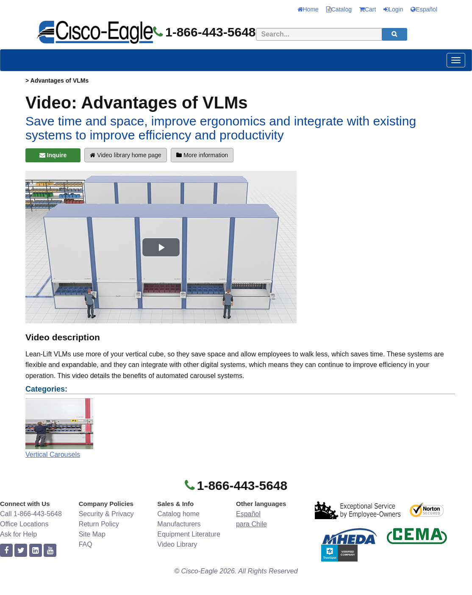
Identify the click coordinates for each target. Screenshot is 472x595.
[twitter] (20, 550)
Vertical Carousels (52, 454)
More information (202, 155)
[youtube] (50, 550)
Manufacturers (178, 524)
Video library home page (125, 155)
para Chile (251, 524)
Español (424, 9)
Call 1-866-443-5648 (31, 513)
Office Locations (24, 524)
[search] (394, 34)
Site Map (92, 534)
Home (308, 9)
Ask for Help (18, 534)
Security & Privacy (106, 513)
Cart (367, 9)
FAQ (85, 544)
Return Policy (99, 524)
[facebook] (6, 550)
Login (393, 9)
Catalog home (178, 513)
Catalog (339, 9)
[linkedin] (35, 550)
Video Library (177, 544)
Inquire (53, 155)
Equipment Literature (188, 534)
